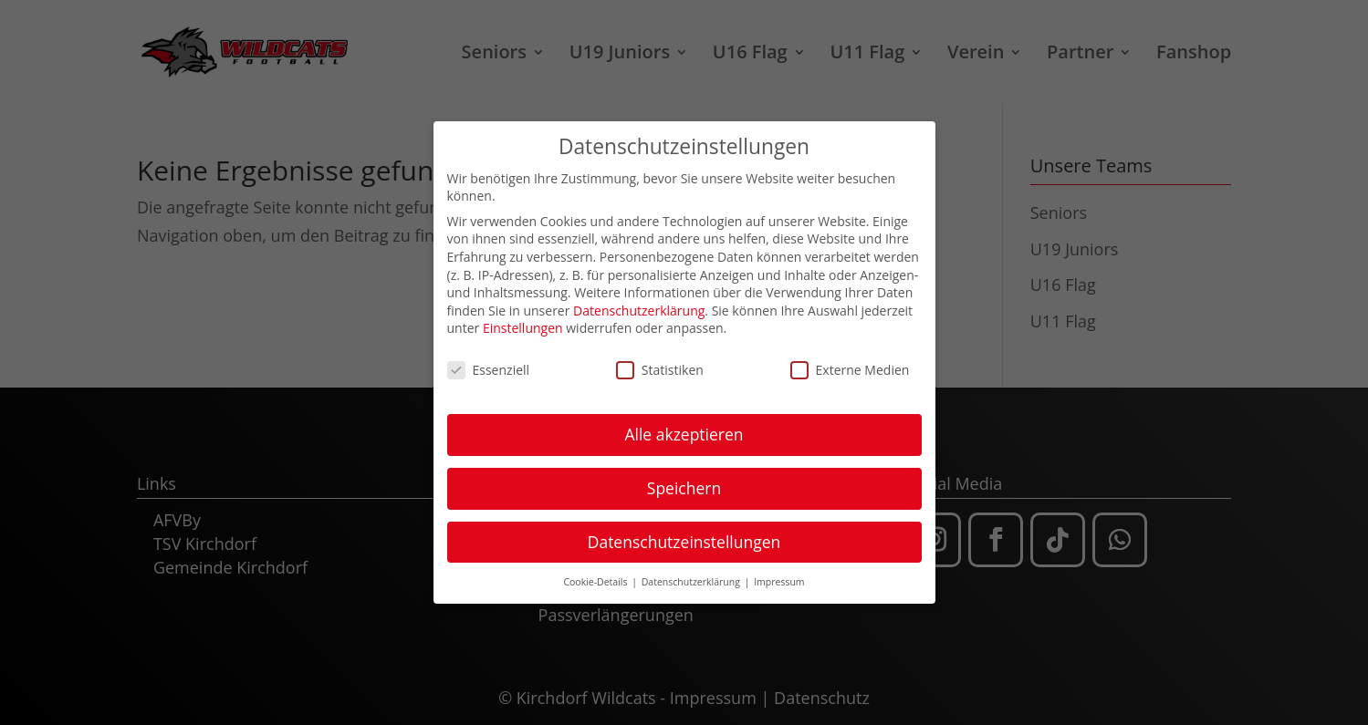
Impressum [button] (779, 579)
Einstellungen (523, 325)
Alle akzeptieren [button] (683, 431)
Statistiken (660, 367)
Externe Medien (850, 367)
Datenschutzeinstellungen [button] (684, 539)
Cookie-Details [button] (596, 579)
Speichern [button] (684, 485)
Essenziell (488, 367)
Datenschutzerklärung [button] (692, 579)
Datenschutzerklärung (639, 307)
